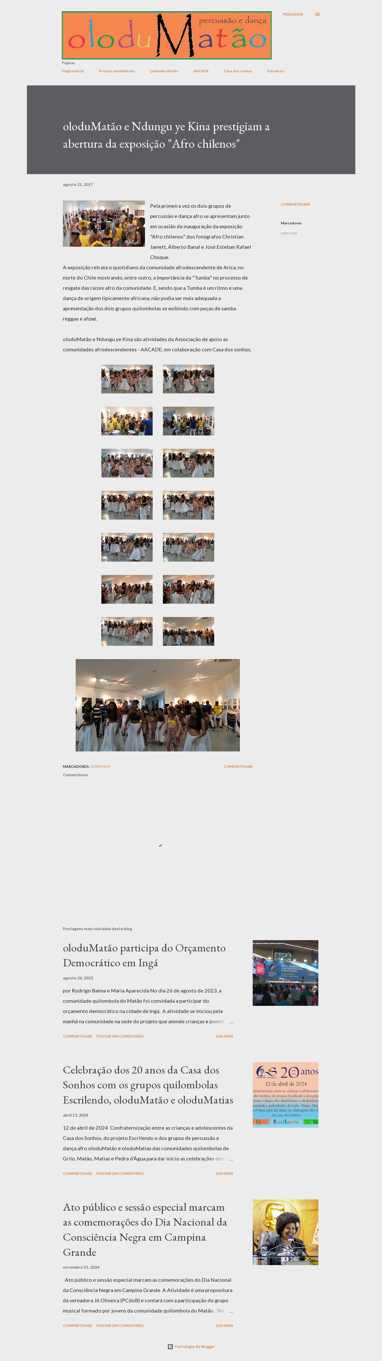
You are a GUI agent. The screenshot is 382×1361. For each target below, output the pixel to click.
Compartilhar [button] (295, 204)
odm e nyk (289, 233)
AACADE (201, 71)
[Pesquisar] (293, 14)
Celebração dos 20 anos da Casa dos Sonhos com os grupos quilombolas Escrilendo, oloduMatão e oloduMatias (148, 1084)
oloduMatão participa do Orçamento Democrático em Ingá (144, 955)
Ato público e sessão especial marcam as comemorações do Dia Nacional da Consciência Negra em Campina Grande (145, 1229)
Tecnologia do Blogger (191, 1346)
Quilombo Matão (164, 71)
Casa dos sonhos (238, 71)
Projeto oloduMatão (117, 71)
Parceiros (275, 71)
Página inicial (73, 71)
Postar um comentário (120, 1036)
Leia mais (224, 1036)
